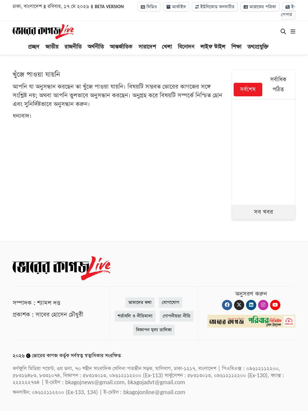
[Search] (283, 32)
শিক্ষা (236, 47)
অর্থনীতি (96, 47)
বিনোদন (186, 47)
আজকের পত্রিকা (260, 7)
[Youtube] (275, 305)
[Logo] (43, 31)
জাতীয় (51, 47)
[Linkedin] (251, 305)
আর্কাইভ (176, 7)
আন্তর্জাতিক (121, 47)
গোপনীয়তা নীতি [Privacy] (176, 316)
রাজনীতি (73, 47)
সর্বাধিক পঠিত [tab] (278, 85)
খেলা (167, 47)
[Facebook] (227, 305)
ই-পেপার (288, 11)
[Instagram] (263, 305)
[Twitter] (239, 305)
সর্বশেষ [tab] (248, 90)
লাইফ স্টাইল (212, 47)
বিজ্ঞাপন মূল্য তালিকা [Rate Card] (154, 330)
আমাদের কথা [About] (140, 302)
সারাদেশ (147, 47)
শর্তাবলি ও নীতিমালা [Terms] (135, 316)
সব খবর (263, 212)
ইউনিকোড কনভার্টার (214, 7)
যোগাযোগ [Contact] (170, 302)
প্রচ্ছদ (33, 47)
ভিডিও (149, 7)
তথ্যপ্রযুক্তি (258, 47)
